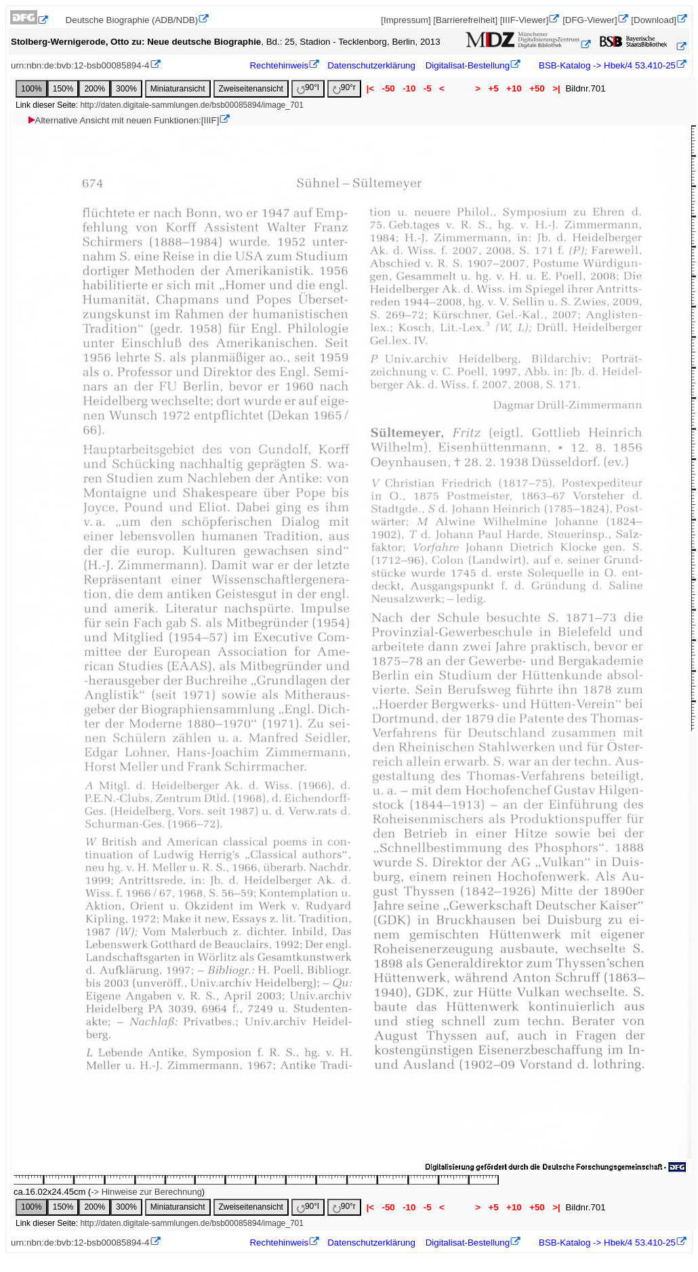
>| (556, 88)
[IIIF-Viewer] (524, 20)
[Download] (653, 20)
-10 (409, 88)
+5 (493, 88)
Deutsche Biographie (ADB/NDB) (132, 20)
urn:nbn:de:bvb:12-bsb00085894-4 (80, 65)
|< (370, 88)
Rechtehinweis (278, 65)
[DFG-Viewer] (589, 20)
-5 (427, 88)
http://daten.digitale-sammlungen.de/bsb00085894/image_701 (192, 105)
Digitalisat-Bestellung (468, 65)
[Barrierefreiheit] (465, 20)
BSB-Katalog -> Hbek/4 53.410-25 (606, 65)
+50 (537, 88)
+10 (514, 88)
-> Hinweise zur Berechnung (146, 1192)
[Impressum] (405, 20)
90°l (308, 88)
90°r (344, 88)
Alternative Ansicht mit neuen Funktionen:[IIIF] (123, 120)
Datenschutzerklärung (371, 65)
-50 (388, 88)
